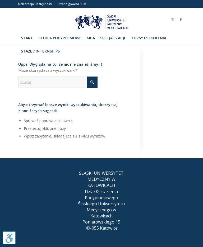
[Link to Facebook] (181, 19)
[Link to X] (173, 19)
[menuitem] (36, 4)
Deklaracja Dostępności (35, 4)
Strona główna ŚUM (72, 4)
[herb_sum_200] (101, 22)
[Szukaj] (182, 51)
